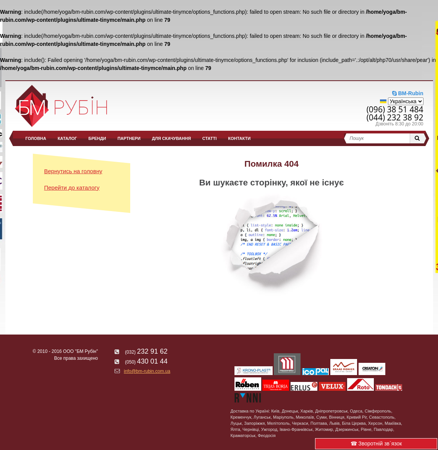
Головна (36, 138)
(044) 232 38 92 (395, 117)
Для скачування (171, 138)
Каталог (67, 138)
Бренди (97, 138)
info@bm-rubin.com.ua (142, 371)
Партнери (129, 138)
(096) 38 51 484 (395, 109)
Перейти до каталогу (72, 187)
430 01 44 (141, 361)
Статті (209, 138)
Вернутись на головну (73, 171)
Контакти (239, 138)
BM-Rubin (407, 93)
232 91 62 (141, 351)
